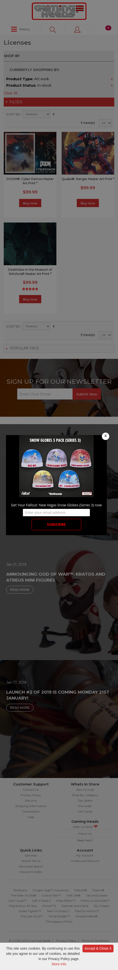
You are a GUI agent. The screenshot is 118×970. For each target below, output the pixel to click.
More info (59, 964)
